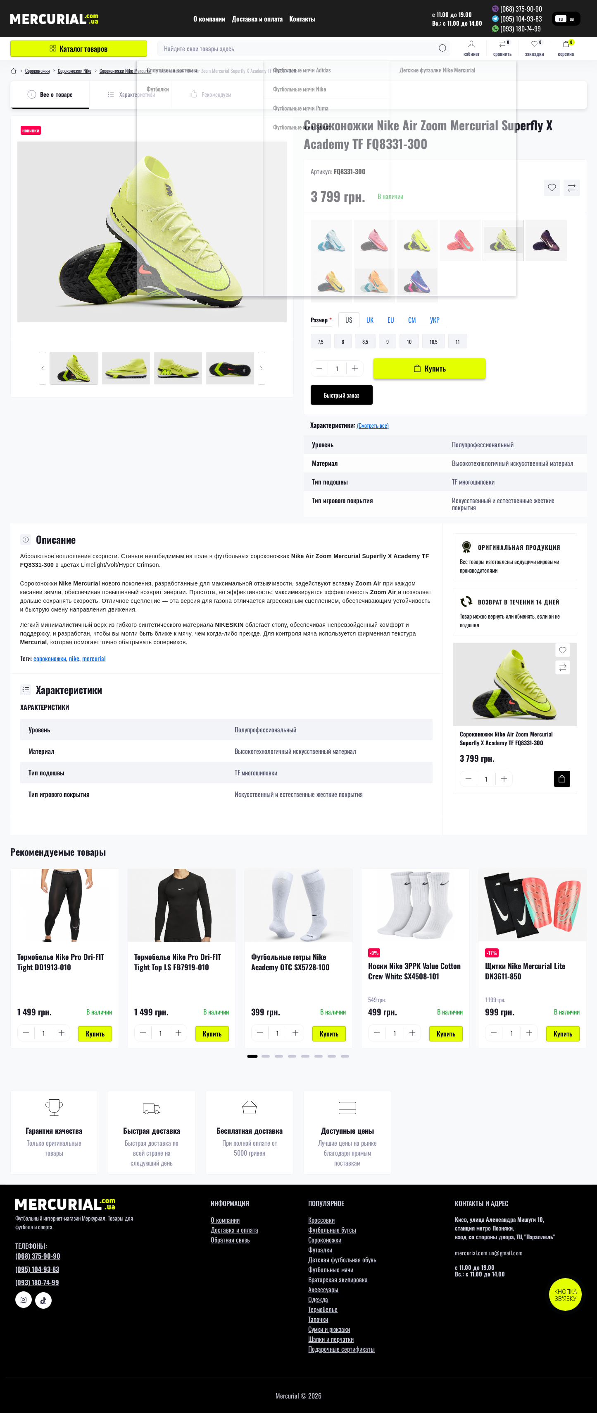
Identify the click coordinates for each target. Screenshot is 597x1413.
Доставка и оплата (257, 19)
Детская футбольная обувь (342, 1259)
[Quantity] (337, 368)
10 (409, 341)
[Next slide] (261, 368)
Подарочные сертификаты (341, 1348)
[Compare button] (572, 188)
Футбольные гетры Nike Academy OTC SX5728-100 (290, 961)
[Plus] (355, 368)
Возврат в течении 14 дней (518, 601)
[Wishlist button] (552, 188)
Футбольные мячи (330, 1269)
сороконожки (49, 658)
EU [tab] (391, 320)
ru (561, 18)
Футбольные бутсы (332, 1229)
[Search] (442, 48)
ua (572, 18)
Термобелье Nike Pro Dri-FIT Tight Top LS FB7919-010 (177, 961)
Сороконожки (37, 70)
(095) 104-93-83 (521, 19)
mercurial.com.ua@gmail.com (489, 1251)
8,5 (365, 341)
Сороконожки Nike (74, 70)
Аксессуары (323, 1288)
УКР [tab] (435, 320)
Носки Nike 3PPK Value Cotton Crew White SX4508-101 (414, 970)
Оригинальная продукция (519, 547)
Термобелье (323, 1308)
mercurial (94, 658)
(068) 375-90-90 (521, 9)
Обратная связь (230, 1239)
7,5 (320, 341)
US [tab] (348, 320)
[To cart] (562, 779)
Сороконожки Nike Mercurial (126, 70)
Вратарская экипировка (338, 1278)
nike (74, 658)
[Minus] (319, 368)
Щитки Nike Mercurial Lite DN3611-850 (525, 970)
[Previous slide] (42, 368)
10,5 (434, 341)
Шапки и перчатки (331, 1338)
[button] (252, 1055)
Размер (321, 319)
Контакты (302, 19)
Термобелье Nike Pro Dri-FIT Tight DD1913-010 (60, 961)
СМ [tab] (412, 320)
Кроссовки (321, 1219)
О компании (209, 19)
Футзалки (320, 1249)
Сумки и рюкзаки (329, 1328)
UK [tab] (369, 320)
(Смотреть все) (373, 425)
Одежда (318, 1298)
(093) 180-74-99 (520, 29)
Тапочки (318, 1318)
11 (458, 341)
